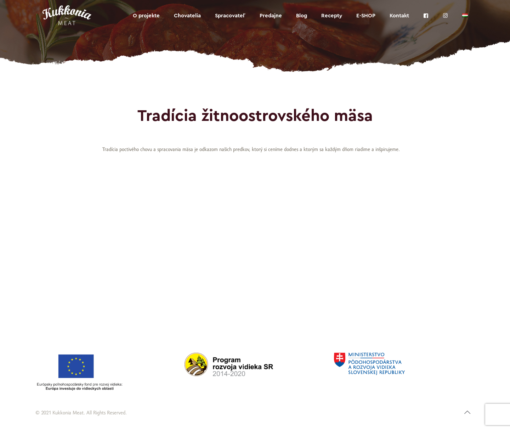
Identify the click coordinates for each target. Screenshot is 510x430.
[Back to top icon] (467, 413)
